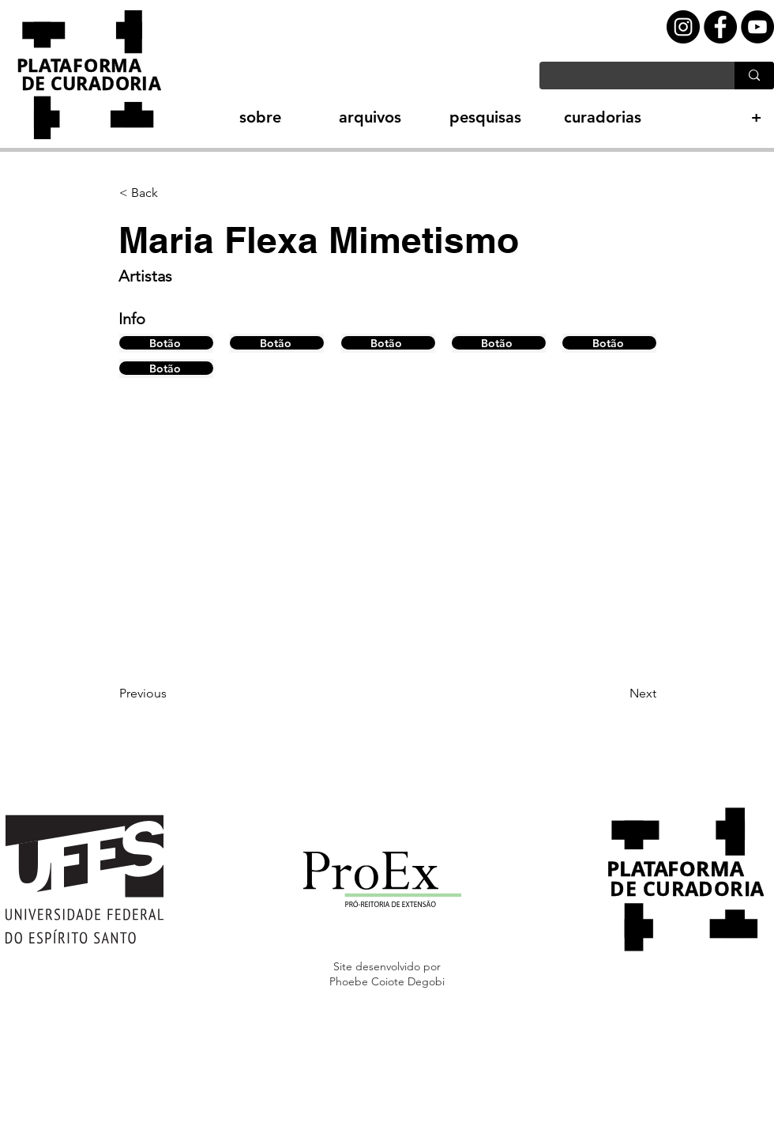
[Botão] (166, 343)
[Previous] (171, 693)
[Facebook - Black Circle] (720, 26)
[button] (232, 117)
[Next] (616, 693)
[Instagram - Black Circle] (683, 26)
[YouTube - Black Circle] (757, 26)
